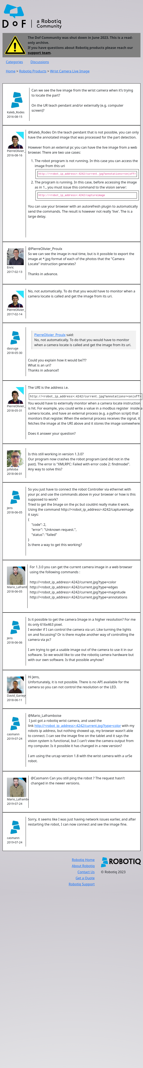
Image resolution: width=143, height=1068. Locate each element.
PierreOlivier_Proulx (50, 335)
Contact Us (86, 872)
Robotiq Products (32, 71)
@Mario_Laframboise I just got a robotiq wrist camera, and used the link (65, 721)
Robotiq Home (83, 860)
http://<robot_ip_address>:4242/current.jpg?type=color (77, 726)
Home (11, 71)
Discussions (39, 62)
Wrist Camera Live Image (70, 71)
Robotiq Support (82, 885)
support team (39, 52)
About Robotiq (83, 866)
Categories (14, 62)
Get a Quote (85, 879)
